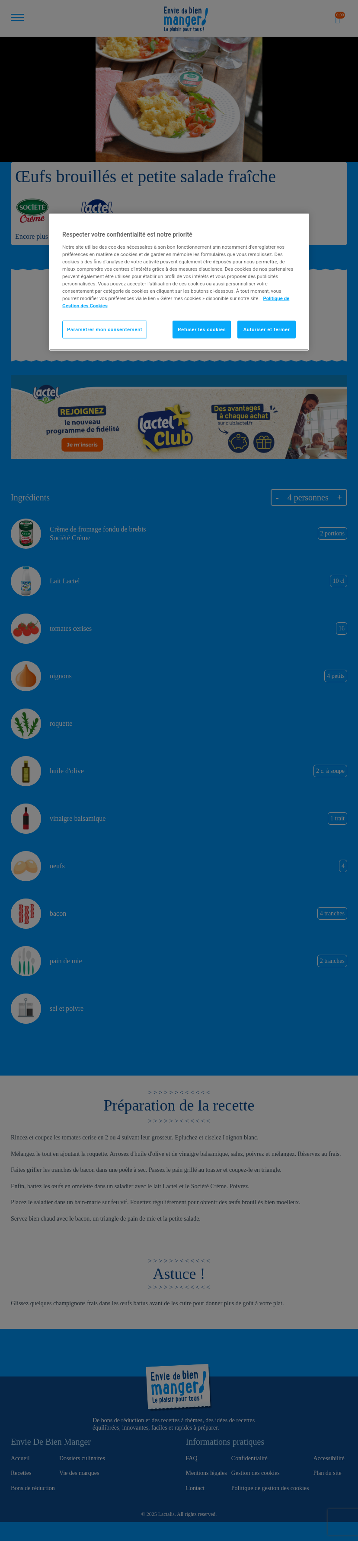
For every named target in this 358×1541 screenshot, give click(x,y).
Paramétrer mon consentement (104, 329)
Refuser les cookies (202, 329)
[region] (179, 282)
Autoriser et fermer (266, 329)
